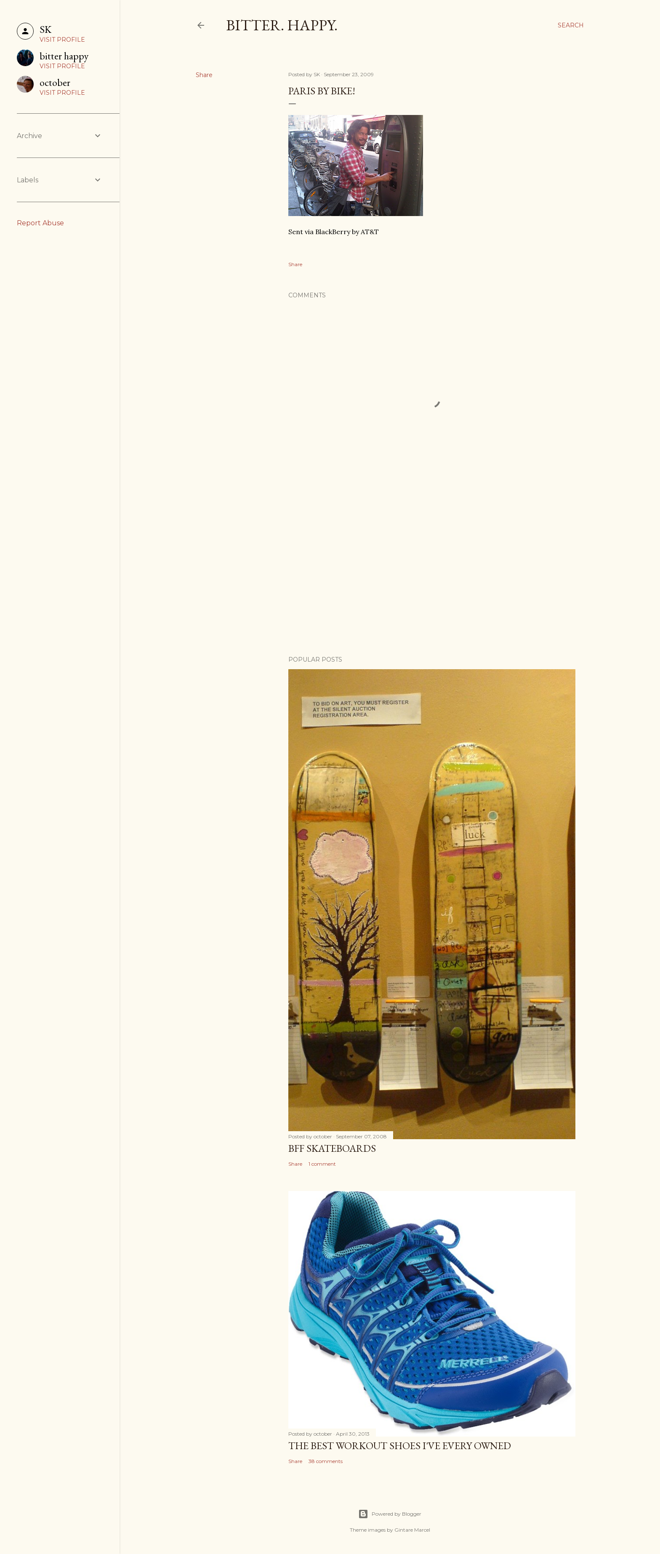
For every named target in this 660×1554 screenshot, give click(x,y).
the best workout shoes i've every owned (399, 1445)
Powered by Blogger (389, 1514)
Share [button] (204, 75)
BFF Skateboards (332, 1148)
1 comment (322, 1164)
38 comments (326, 1461)
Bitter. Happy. (282, 25)
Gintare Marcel (412, 1530)
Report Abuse (40, 223)
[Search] (571, 25)
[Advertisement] (431, 576)
